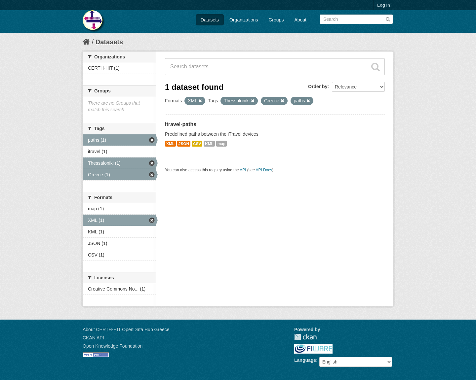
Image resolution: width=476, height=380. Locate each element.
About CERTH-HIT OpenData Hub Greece (126, 329)
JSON (183, 143)
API (243, 170)
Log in (383, 5)
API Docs (264, 170)
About (300, 19)
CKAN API (93, 337)
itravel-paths (180, 124)
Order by (317, 86)
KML (209, 143)
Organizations (243, 19)
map (221, 143)
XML (170, 143)
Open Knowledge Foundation (112, 346)
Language (305, 360)
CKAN (305, 336)
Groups (276, 19)
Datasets (210, 19)
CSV (197, 143)
